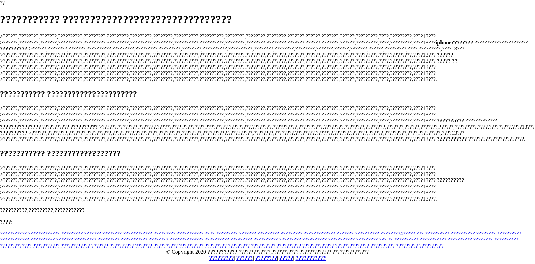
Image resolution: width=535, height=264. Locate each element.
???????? (112, 233)
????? (286, 258)
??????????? (13, 233)
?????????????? (186, 240)
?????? (244, 258)
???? (209, 233)
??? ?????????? (432, 233)
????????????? (43, 233)
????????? (72, 233)
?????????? (367, 233)
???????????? (137, 233)
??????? (92, 233)
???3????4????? (397, 233)
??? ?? (386, 240)
